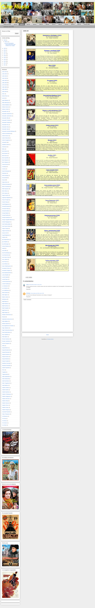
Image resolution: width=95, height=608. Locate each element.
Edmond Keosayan (6, 184)
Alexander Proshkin (6, 120)
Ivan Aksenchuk (5, 255)
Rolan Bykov (4, 336)
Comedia (4, 166)
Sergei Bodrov (5, 347)
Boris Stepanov (5, 162)
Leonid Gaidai (5, 277)
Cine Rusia (15, 7)
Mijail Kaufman (5, 305)
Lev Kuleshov (5, 288)
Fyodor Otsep (5, 202)
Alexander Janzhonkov (7, 115)
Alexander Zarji (5, 129)
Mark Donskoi (5, 292)
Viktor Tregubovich (6, 383)
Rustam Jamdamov (6, 341)
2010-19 (79, 24)
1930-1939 (4, 76)
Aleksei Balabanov (6, 104)
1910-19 (15, 24)
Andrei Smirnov (5, 135)
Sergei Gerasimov (6, 354)
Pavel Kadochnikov (6, 332)
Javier (27, 284)
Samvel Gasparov (6, 343)
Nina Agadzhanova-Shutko (7, 325)
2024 (5, 50)
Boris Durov (4, 155)
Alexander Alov (5, 111)
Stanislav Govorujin (6, 363)
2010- (3, 93)
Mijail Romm (4, 310)
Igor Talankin (4, 241)
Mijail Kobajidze (5, 308)
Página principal (7, 24)
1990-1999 (4, 89)
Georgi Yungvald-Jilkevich (7, 219)
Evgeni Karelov (5, 195)
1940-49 (34, 24)
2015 (5, 57)
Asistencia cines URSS (9, 26)
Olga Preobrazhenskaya (7, 330)
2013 (5, 61)
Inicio (47, 334)
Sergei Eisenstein (6, 352)
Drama (3, 179)
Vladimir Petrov (5, 405)
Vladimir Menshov (6, 398)
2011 (5, 64)
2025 (5, 48)
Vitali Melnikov (5, 385)
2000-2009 (4, 91)
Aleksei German (5, 107)
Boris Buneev (5, 153)
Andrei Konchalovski (6, 133)
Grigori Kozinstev (5, 230)
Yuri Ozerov (4, 422)
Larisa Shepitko (5, 274)
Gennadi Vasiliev (5, 210)
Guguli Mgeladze (5, 235)
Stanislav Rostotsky (6, 365)
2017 (5, 53)
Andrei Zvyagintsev (6, 140)
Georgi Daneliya (5, 215)
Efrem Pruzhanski (6, 186)
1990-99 (66, 24)
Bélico (3, 149)
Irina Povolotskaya (6, 252)
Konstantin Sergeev (6, 270)
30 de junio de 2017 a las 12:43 (35, 284)
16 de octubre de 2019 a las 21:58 (37, 293)
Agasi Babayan (5, 100)
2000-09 (72, 24)
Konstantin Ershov (6, 268)
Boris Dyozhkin (5, 157)
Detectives (4, 173)
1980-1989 (4, 87)
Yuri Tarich (4, 425)
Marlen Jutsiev (5, 297)
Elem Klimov (4, 191)
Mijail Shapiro (5, 312)
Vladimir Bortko (5, 389)
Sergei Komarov (5, 356)
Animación (4, 142)
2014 (5, 59)
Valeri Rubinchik (5, 378)
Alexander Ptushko (6, 122)
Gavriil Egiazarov (5, 204)
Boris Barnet (4, 151)
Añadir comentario (27, 299)
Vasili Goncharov (5, 380)
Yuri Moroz (4, 420)
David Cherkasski (6, 171)
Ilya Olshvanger (5, 244)
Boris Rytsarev (5, 160)
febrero (6, 41)
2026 (5, 40)
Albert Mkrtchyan (5, 102)
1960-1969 (4, 82)
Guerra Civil (4, 232)
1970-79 (53, 24)
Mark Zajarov (5, 294)
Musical (3, 316)
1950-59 (41, 24)
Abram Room (5, 95)
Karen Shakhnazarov (6, 266)
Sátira (3, 345)
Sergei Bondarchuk (6, 350)
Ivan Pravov (4, 261)
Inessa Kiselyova (5, 246)
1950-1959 (4, 80)
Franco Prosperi (5, 199)
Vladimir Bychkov (5, 392)
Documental (4, 177)
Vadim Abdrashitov (6, 376)
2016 (5, 55)
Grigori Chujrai (5, 228)
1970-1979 (4, 84)
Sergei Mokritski (5, 358)
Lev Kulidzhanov (5, 290)
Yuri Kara (4, 418)
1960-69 (47, 24)
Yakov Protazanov (6, 414)
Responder (28, 289)
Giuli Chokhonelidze (6, 224)
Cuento (3, 168)
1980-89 (60, 24)
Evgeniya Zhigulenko (6, 197)
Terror (3, 369)
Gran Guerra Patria (6, 226)
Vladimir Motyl (5, 400)
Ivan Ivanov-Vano (5, 257)
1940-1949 (4, 78)
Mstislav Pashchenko (6, 314)
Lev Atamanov (5, 285)
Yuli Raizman (5, 416)
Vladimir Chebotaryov (6, 394)
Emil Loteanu (5, 193)
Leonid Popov (5, 279)
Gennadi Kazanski (6, 206)
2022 (5, 52)
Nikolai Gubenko (5, 323)
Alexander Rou (5, 124)
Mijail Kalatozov (5, 303)
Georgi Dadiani (5, 213)
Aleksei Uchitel (5, 109)
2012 (5, 63)
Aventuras (4, 146)
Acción (3, 98)
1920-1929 (4, 73)
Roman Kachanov (6, 338)
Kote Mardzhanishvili (6, 272)
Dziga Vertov (4, 182)
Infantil (3, 248)
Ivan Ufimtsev (5, 263)
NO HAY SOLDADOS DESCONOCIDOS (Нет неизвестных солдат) (10, 44)
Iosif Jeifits (4, 250)
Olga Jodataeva (5, 327)
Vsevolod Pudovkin (6, 411)
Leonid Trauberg (5, 283)
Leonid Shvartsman (6, 281)
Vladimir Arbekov (5, 387)
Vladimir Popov (5, 407)
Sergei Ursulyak (5, 361)
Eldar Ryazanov (5, 188)
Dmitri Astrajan (5, 175)
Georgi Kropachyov (6, 217)
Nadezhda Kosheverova (7, 319)
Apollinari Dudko (5, 144)
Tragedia (4, 372)
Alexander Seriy (5, 126)
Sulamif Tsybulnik (5, 367)
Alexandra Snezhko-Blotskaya (8, 131)
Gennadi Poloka (5, 208)
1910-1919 (4, 71)
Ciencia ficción (5, 164)
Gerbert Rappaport (6, 221)
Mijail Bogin (4, 301)
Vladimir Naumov (5, 403)
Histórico (4, 237)
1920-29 (22, 24)
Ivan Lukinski (5, 259)
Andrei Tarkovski (5, 137)
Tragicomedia (5, 374)
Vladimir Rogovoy (6, 409)
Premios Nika (87, 24)
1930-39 (28, 24)
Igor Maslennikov (5, 239)
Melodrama (4, 299)
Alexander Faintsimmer (7, 113)
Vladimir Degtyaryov (6, 396)
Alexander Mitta (5, 118)
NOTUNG (28, 293)
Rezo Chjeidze (5, 334)
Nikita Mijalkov (5, 321)
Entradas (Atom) (50, 339)
